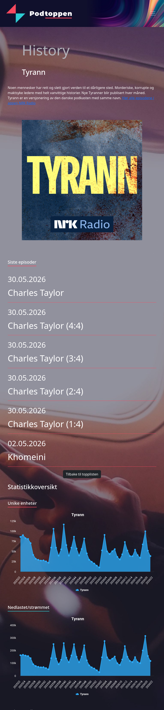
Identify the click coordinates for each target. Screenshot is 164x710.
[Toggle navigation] (153, 13)
